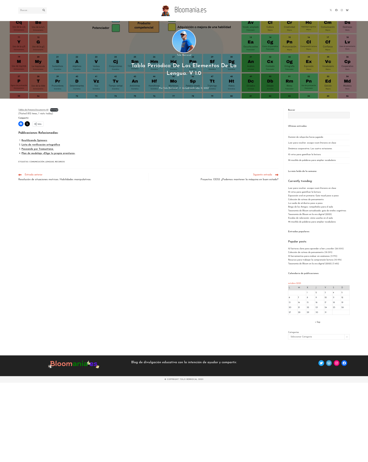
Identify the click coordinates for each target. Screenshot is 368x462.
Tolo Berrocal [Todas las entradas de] (184, 55)
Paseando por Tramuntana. (38, 149)
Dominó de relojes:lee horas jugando (305, 137)
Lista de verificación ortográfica (41, 145)
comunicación (36, 162)
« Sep (317, 322)
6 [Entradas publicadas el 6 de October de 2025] (289, 298)
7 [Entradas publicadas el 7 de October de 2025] (298, 298)
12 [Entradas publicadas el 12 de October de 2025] (342, 298)
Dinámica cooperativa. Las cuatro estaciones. (310, 149)
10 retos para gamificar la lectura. (304, 155)
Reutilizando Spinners (34, 140)
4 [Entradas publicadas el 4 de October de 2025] (333, 293)
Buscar (291, 110)
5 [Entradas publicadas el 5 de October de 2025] (341, 293)
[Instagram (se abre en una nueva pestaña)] (341, 10)
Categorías (293, 332)
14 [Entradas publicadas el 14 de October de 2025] (299, 302)
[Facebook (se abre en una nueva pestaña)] (336, 10)
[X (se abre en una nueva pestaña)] (330, 10)
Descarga (54, 110)
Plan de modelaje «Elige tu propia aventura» (48, 153)
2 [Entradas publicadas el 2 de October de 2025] (316, 293)
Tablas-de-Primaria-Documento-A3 (33, 110)
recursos (60, 162)
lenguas (49, 162)
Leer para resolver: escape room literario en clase (312, 143)
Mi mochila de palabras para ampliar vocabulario (312, 160)
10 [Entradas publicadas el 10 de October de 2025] (326, 298)
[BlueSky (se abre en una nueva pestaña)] (347, 10)
